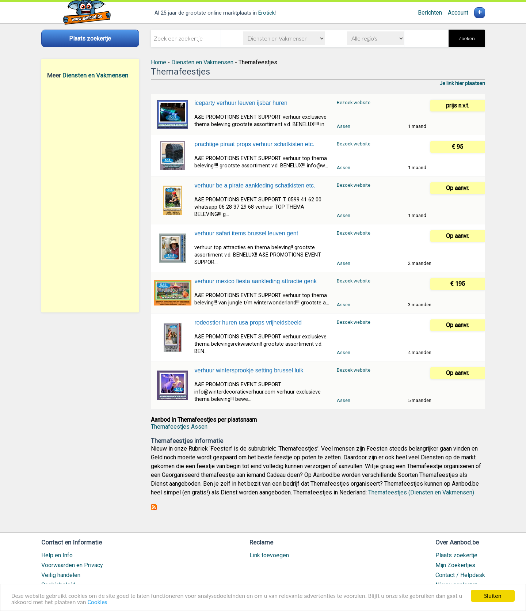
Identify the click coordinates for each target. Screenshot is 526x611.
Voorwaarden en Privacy (72, 565)
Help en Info (57, 555)
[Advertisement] (90, 195)
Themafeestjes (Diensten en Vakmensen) (421, 492)
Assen (343, 126)
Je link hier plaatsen (462, 83)
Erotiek (266, 13)
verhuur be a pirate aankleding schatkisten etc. (254, 185)
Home (158, 62)
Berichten (430, 12)
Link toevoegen (269, 555)
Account (458, 12)
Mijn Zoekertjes (455, 565)
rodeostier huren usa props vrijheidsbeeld (248, 322)
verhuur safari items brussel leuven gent (246, 233)
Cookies (97, 603)
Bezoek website (353, 102)
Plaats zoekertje (456, 555)
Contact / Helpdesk (460, 575)
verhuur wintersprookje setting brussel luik (248, 370)
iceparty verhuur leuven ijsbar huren (240, 103)
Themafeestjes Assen (179, 426)
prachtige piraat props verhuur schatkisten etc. (254, 144)
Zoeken (466, 38)
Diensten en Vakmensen (95, 75)
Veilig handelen (60, 575)
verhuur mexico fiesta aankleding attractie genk (255, 281)
